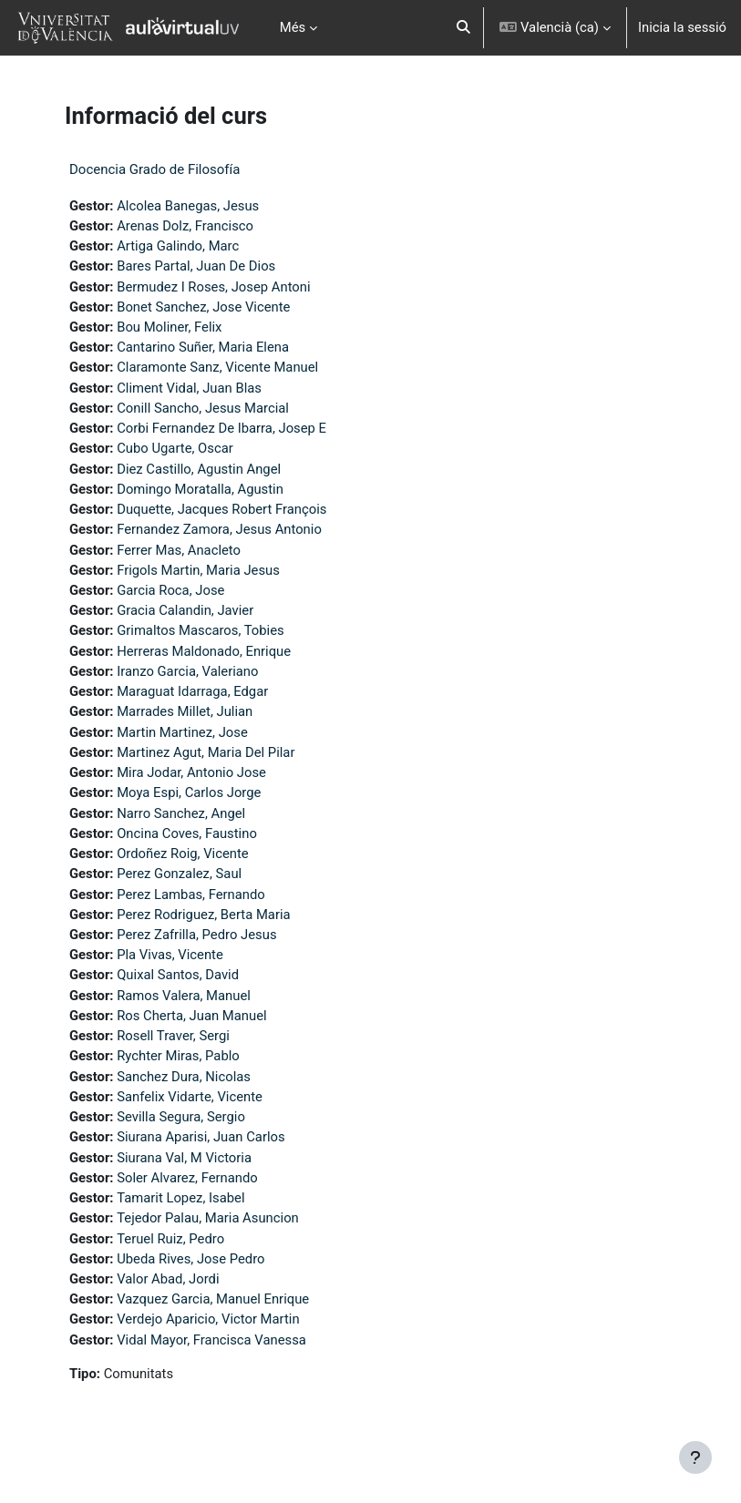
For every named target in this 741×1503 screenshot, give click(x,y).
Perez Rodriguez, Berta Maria (203, 914)
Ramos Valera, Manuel (184, 995)
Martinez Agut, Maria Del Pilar (205, 752)
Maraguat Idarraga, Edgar (192, 691)
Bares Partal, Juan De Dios (196, 266)
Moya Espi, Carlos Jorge (189, 792)
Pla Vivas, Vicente (170, 954)
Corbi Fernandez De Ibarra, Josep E (221, 428)
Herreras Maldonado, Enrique (204, 651)
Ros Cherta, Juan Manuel (191, 1015)
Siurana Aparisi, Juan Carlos (200, 1137)
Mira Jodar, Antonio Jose (191, 772)
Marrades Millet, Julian (184, 711)
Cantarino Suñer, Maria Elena (203, 347)
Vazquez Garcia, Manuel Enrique (213, 1299)
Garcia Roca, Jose (170, 590)
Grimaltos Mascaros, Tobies (200, 630)
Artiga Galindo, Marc (178, 246)
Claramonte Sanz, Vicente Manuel (217, 367)
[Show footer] (695, 1457)
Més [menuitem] (292, 27)
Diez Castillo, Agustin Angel (199, 469)
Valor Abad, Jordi (168, 1279)
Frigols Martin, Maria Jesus (198, 570)
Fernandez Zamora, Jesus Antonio (219, 529)
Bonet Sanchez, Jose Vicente (203, 307)
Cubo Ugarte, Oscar (175, 448)
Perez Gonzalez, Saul (179, 873)
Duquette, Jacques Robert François (221, 509)
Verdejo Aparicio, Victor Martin (208, 1319)
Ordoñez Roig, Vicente (183, 853)
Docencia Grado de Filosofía (154, 169)
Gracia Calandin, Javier (185, 610)
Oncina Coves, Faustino (187, 833)
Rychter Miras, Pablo (178, 1056)
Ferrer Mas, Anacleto (179, 550)
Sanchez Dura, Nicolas (184, 1076)
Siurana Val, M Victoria (184, 1158)
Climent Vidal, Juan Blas (189, 388)
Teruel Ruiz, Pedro (170, 1239)
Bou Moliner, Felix (169, 327)
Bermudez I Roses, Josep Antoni (213, 287)
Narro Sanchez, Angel (181, 813)
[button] (463, 28)
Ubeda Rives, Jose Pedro (190, 1259)
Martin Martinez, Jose (182, 732)
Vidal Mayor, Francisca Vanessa (211, 1340)
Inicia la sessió (682, 27)
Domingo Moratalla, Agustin (200, 489)
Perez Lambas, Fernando (191, 894)
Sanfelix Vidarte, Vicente (189, 1097)
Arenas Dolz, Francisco (185, 226)
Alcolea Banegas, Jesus (188, 206)
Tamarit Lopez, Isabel (180, 1198)
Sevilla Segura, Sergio (181, 1117)
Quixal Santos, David (178, 974)
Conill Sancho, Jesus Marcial (203, 408)
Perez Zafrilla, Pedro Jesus (196, 934)
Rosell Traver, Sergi (173, 1036)
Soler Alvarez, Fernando (187, 1178)
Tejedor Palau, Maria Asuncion (208, 1218)
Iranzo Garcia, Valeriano (187, 671)
